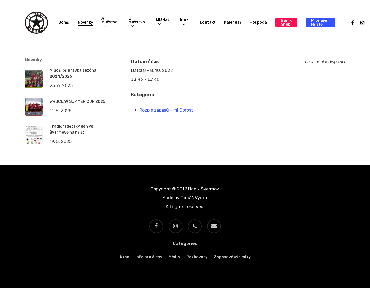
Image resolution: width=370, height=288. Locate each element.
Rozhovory (196, 257)
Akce (124, 257)
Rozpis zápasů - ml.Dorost (166, 110)
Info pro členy (148, 257)
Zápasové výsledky (232, 257)
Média (174, 257)
